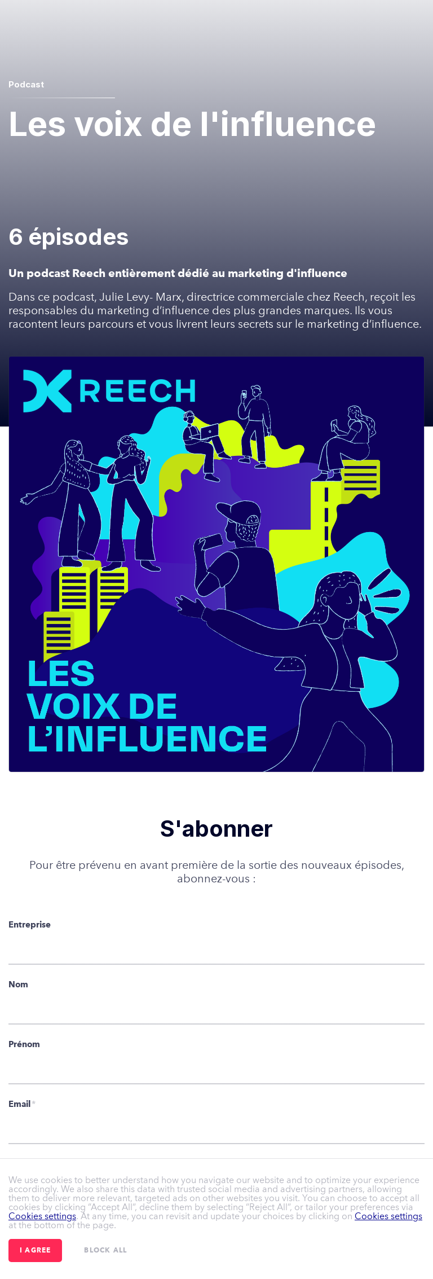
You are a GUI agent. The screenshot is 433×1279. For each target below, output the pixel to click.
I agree (35, 1250)
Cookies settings (42, 1216)
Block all (105, 1250)
